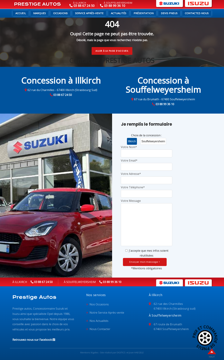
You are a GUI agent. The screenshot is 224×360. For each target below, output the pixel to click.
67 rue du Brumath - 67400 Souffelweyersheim (164, 99)
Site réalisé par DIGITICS (113, 352)
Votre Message (146, 223)
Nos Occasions (99, 304)
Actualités (118, 13)
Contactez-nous (197, 13)
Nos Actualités (99, 321)
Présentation (144, 13)
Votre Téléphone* (146, 190)
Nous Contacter (100, 329)
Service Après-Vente (89, 13)
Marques (39, 13)
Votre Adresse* (146, 177)
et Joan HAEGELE (135, 352)
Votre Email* (146, 164)
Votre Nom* (146, 150)
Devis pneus (169, 13)
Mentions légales (89, 352)
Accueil (20, 13)
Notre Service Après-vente (107, 312)
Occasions (60, 13)
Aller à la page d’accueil (112, 50)
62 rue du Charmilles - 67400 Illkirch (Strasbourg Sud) (62, 90)
